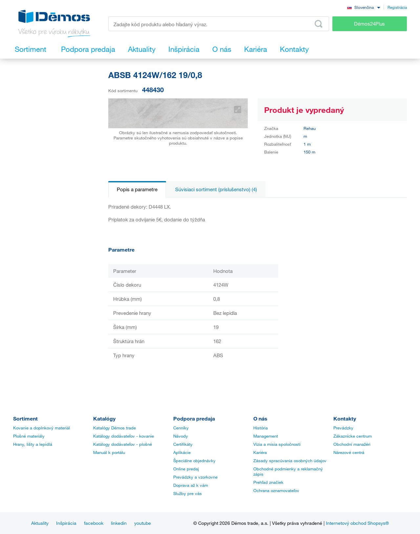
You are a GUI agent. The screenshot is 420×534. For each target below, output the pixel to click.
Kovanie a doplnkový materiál (41, 427)
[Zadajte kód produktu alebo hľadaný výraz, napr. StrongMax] (219, 24)
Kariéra (260, 452)
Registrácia (397, 7)
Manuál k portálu (109, 452)
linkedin (119, 523)
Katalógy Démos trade (114, 427)
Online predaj (186, 468)
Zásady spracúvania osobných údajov (289, 460)
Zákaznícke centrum (352, 436)
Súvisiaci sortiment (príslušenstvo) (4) (216, 189)
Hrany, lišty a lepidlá (32, 444)
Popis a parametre (137, 189)
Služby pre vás (187, 493)
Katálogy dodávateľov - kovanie (123, 436)
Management (265, 436)
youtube (142, 523)
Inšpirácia (66, 523)
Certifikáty (183, 444)
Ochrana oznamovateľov (276, 490)
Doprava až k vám (190, 485)
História (260, 427)
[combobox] (364, 7)
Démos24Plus (369, 24)
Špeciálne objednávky (194, 460)
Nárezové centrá (348, 452)
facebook (93, 523)
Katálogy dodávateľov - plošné (122, 444)
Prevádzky (343, 427)
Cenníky (181, 427)
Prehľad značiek (268, 482)
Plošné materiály (29, 436)
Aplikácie (182, 452)
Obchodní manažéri (351, 444)
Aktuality (40, 523)
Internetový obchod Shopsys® (357, 523)
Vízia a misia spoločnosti (277, 444)
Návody (180, 436)
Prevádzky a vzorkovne (195, 477)
